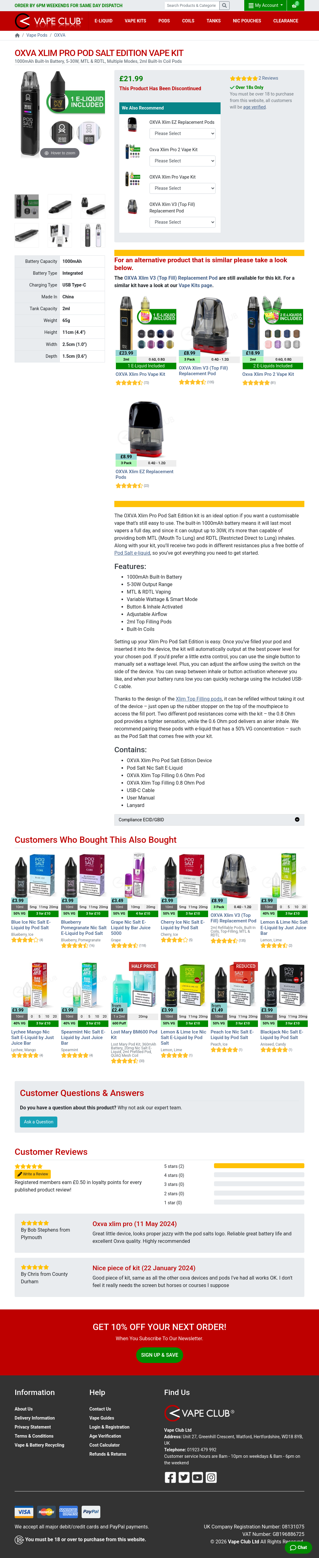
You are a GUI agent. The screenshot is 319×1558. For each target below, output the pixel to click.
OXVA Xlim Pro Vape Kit (173, 177)
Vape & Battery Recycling (39, 1445)
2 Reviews (268, 78)
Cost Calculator (104, 1445)
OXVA (59, 35)
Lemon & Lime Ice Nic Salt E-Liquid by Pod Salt (183, 1037)
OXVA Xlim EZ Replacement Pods (182, 122)
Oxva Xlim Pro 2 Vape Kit (174, 149)
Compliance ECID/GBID (209, 820)
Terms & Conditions (34, 1436)
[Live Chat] (298, 1548)
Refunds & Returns (107, 1454)
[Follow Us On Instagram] (211, 1477)
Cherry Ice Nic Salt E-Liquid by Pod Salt (183, 925)
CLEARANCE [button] (286, 20)
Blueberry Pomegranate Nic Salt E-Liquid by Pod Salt (84, 927)
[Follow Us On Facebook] (171, 1477)
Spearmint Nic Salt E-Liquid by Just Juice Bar (83, 1037)
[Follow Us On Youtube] (198, 1477)
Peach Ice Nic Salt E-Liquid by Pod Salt (232, 1034)
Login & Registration (109, 1427)
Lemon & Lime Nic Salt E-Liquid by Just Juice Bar (284, 927)
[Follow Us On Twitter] (185, 1477)
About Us (24, 1408)
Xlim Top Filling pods (199, 699)
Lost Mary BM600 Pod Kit (134, 1034)
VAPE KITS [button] (135, 20)
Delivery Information (35, 1418)
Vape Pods (36, 35)
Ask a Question (38, 1121)
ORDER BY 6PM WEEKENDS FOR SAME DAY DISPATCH (68, 5)
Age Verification (105, 1436)
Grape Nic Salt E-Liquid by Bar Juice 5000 (130, 927)
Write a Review (32, 1174)
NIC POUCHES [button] (247, 20)
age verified (254, 107)
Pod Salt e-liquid (132, 553)
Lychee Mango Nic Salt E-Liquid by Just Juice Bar (32, 1037)
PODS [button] (164, 20)
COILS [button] (188, 20)
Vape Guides (101, 1418)
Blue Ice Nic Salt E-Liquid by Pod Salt (31, 925)
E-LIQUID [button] (103, 20)
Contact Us (100, 1408)
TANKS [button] (214, 20)
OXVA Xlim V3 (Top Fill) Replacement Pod (172, 207)
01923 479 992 (202, 1449)
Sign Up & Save (159, 1355)
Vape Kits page (195, 285)
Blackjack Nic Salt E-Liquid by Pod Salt (281, 1034)
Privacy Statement (33, 1427)
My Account (263, 5)
